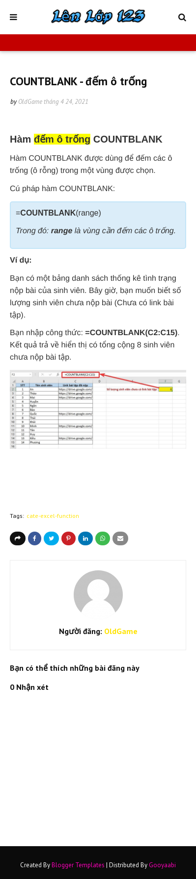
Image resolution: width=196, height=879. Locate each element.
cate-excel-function (53, 515)
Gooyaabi (162, 865)
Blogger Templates (78, 865)
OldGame (30, 102)
